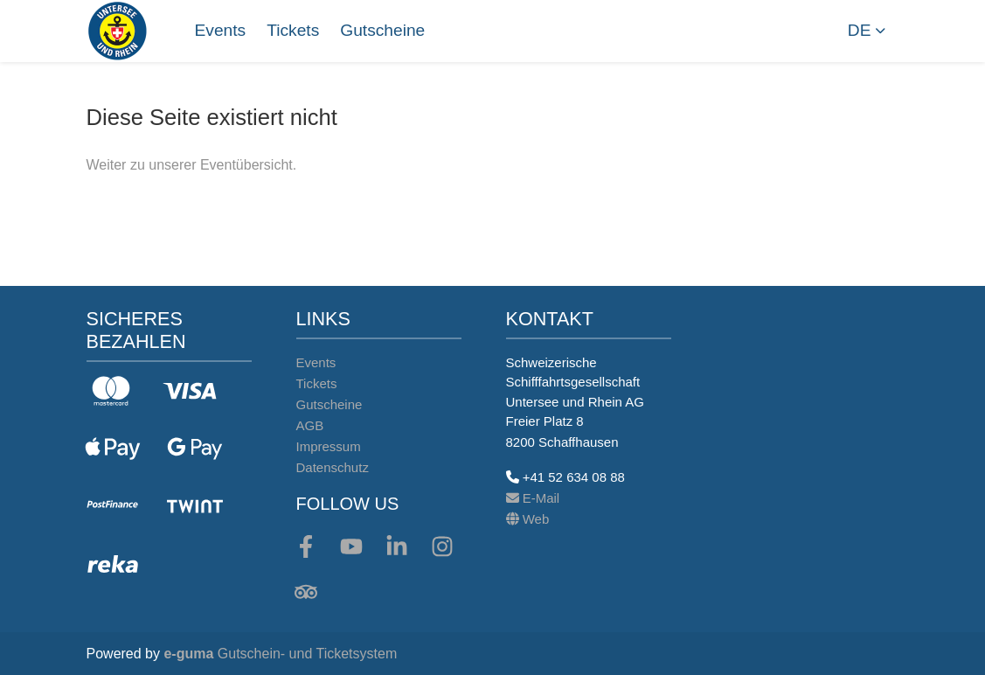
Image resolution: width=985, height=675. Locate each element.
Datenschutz (332, 467)
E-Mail (533, 498)
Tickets (293, 30)
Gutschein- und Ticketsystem (280, 653)
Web (528, 518)
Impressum (328, 446)
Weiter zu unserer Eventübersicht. (192, 164)
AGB (310, 425)
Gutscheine (382, 30)
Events (220, 30)
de (859, 30)
